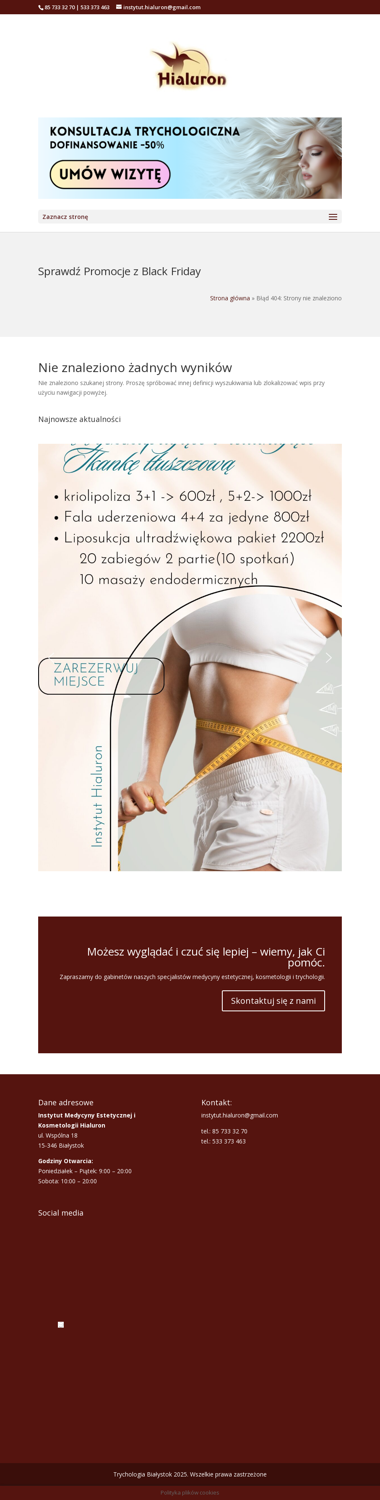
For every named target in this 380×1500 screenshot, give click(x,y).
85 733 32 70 (59, 7)
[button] (190, 657)
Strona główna (230, 298)
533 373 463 (95, 7)
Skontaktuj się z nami (273, 1000)
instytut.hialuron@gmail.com (239, 1115)
